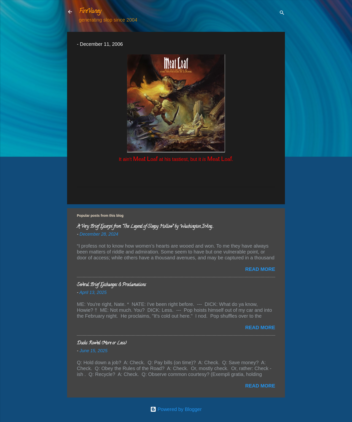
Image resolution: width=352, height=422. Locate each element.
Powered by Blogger (176, 409)
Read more (260, 269)
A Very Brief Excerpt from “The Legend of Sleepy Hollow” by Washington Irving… (145, 226)
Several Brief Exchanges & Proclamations (111, 285)
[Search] (282, 13)
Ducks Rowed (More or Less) (102, 343)
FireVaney (90, 11)
